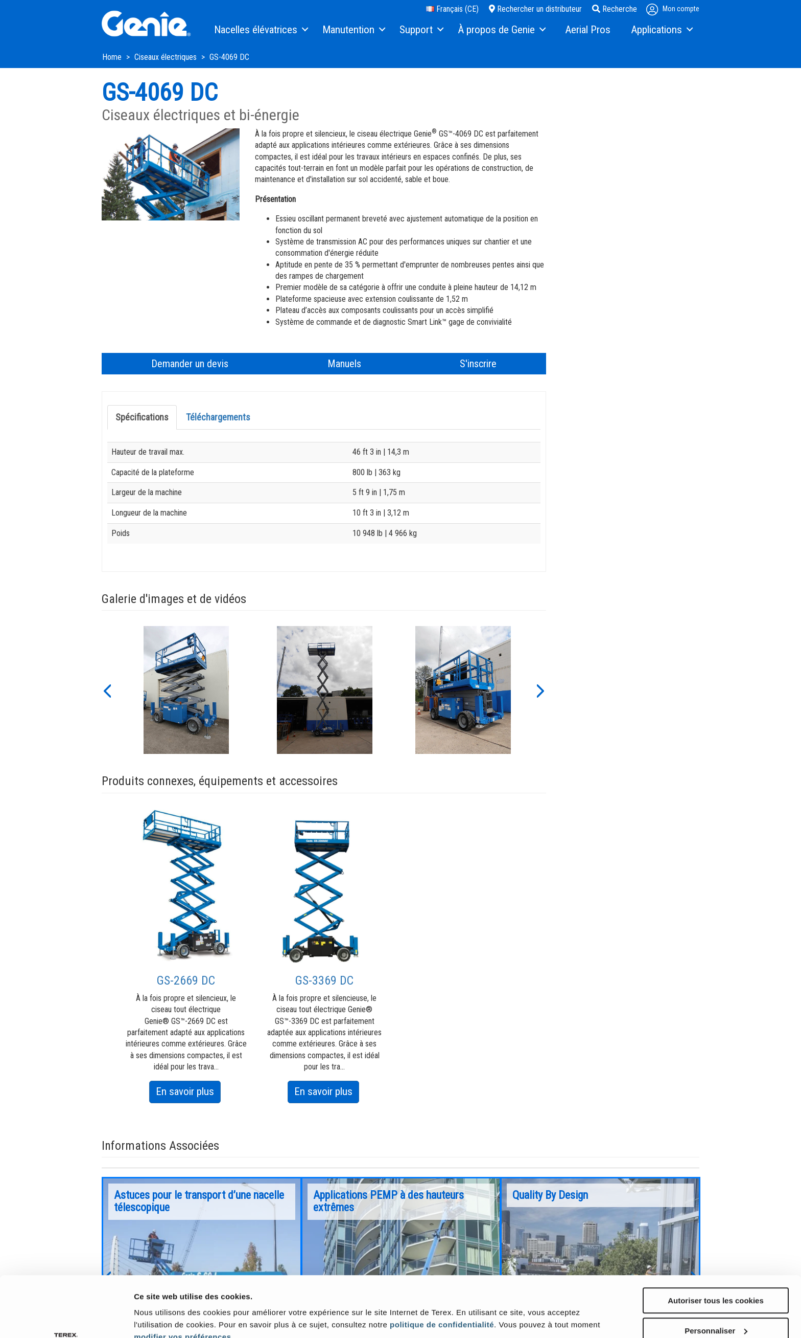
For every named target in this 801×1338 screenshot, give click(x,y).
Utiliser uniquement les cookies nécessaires (715, 1308)
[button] (107, 690)
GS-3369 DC (324, 980)
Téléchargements (218, 417)
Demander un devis (189, 364)
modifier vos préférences (182, 1280)
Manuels (344, 364)
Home (113, 57)
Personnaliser (716, 1273)
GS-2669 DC (186, 980)
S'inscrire (478, 364)
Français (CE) (452, 9)
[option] (186, 690)
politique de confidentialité (442, 1267)
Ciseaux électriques (166, 57)
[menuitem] (260, 30)
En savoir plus (188, 1093)
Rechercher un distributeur (535, 9)
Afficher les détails (168, 1308)
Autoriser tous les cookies (716, 1243)
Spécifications (142, 417)
